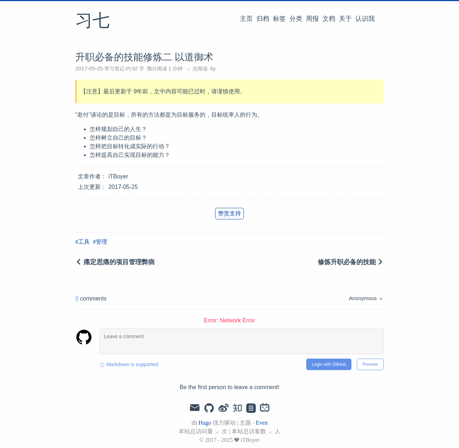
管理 (101, 242)
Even (262, 423)
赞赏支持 (229, 213)
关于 (345, 18)
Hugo (205, 423)
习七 (92, 21)
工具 (84, 242)
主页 (246, 18)
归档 (262, 18)
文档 (328, 18)
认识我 (365, 18)
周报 (312, 18)
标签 (279, 18)
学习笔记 (114, 68)
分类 (295, 18)
